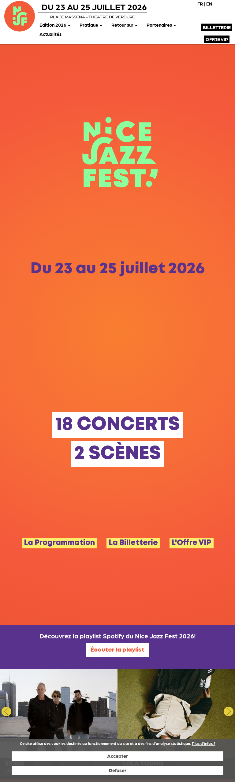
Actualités (50, 34)
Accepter (117, 756)
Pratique (91, 25)
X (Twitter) (216, 14)
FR (200, 3)
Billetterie (217, 27)
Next (228, 711)
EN (209, 3)
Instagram (227, 14)
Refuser (117, 770)
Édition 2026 (54, 25)
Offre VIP (217, 39)
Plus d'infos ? (203, 743)
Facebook (205, 14)
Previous (6, 711)
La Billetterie (133, 543)
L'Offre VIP (191, 543)
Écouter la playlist (117, 650)
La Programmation (59, 543)
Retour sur (124, 25)
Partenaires (161, 25)
